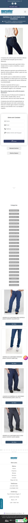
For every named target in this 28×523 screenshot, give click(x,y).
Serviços (14, 475)
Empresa (14, 471)
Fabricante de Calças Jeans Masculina (14, 265)
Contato (14, 477)
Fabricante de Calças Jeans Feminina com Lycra (14, 262)
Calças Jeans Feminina (14, 223)
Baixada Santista (14, 148)
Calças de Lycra (14, 213)
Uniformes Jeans (14, 285)
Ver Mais (14, 324)
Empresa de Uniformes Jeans (14, 236)
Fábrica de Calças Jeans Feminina (14, 239)
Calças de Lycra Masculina (14, 217)
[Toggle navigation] (25, 11)
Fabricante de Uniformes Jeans (14, 272)
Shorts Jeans (14, 281)
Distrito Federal (14, 153)
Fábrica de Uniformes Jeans (14, 246)
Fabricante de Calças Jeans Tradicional (14, 269)
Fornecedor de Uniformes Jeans (14, 275)
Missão (14, 473)
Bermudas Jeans (14, 210)
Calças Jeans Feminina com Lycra (14, 226)
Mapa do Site (14, 480)
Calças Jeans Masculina (14, 230)
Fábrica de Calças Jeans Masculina (14, 243)
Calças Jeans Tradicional (14, 233)
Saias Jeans (14, 278)
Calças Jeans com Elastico (14, 220)
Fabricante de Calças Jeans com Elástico (14, 252)
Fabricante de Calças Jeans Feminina (14, 259)
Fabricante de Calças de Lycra (14, 249)
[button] (1, 450)
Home (14, 468)
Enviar (15, 141)
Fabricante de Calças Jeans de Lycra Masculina (14, 256)
